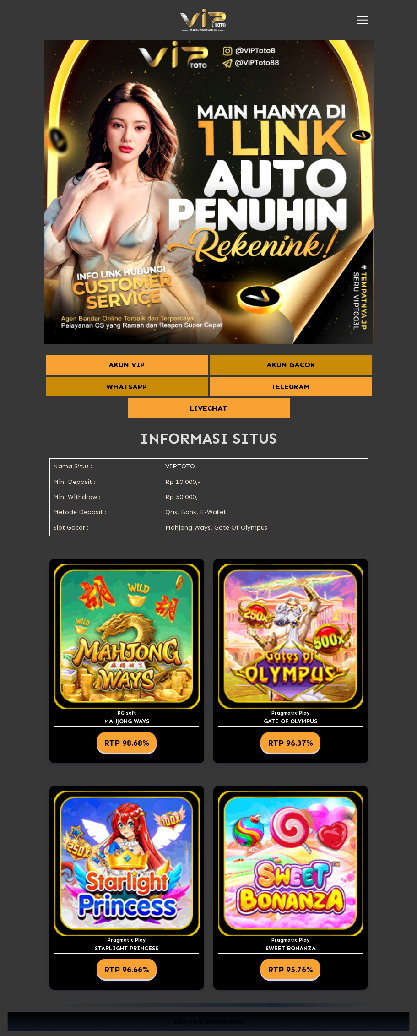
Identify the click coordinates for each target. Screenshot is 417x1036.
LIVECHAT (208, 408)
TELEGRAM (290, 386)
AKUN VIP (126, 364)
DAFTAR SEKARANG (208, 1021)
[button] (362, 20)
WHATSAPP (126, 386)
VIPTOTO (180, 466)
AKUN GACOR (290, 364)
